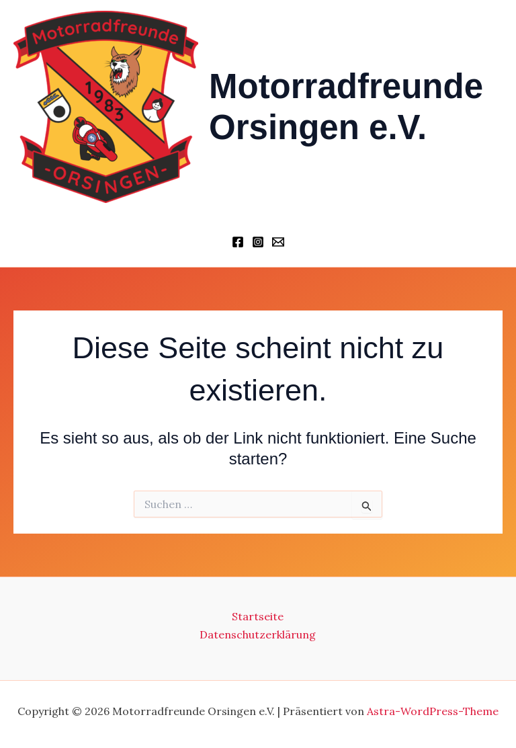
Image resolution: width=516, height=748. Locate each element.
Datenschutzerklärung (258, 634)
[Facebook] (238, 242)
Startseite (258, 616)
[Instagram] (258, 242)
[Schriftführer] (278, 242)
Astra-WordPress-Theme (433, 711)
